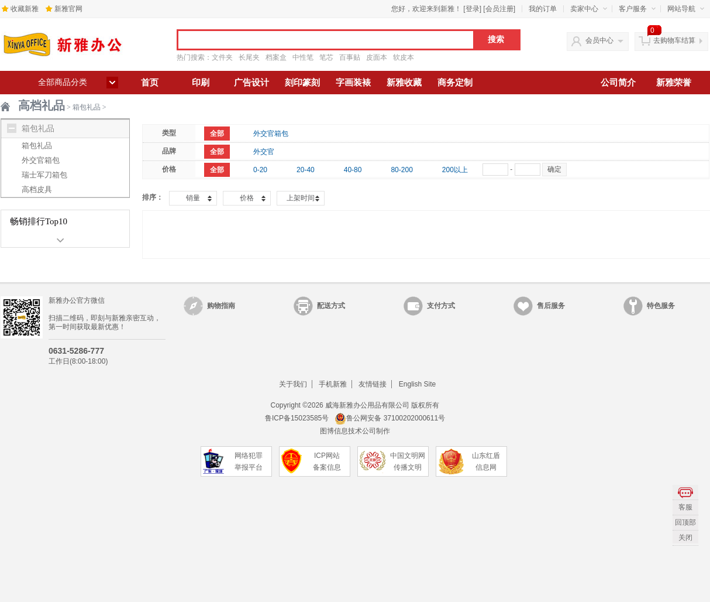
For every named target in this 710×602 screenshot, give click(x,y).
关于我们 (293, 384)
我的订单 (543, 9)
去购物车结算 (674, 40)
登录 (473, 9)
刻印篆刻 (302, 82)
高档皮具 (37, 189)
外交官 (263, 152)
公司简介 (618, 82)
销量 (193, 198)
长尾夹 (249, 57)
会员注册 (499, 9)
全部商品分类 (62, 82)
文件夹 (222, 57)
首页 (149, 82)
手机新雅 (333, 384)
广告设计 (251, 82)
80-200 (401, 170)
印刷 (200, 82)
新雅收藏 (404, 82)
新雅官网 (68, 9)
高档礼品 (41, 105)
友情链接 (373, 384)
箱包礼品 (87, 107)
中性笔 (302, 57)
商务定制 (455, 82)
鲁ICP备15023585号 (297, 418)
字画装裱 (353, 82)
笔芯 (326, 57)
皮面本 (376, 57)
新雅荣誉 (673, 82)
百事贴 (349, 57)
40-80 (353, 170)
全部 (217, 133)
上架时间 (301, 198)
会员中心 (599, 40)
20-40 (306, 170)
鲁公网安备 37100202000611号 (390, 418)
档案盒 (276, 57)
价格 (247, 198)
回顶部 (685, 522)
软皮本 (403, 57)
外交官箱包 (41, 160)
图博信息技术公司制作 (355, 431)
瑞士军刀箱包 (44, 174)
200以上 (455, 170)
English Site (417, 384)
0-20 (260, 170)
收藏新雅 (25, 9)
